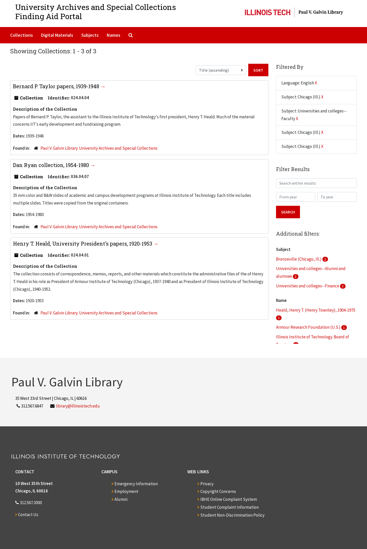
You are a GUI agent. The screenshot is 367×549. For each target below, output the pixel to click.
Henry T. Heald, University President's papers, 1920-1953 (83, 243)
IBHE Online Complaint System (228, 499)
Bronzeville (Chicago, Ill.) (299, 259)
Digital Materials (57, 35)
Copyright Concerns (218, 491)
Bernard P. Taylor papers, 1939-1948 (56, 86)
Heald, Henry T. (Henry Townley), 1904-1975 (315, 310)
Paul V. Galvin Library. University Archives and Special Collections (99, 148)
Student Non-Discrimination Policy (232, 515)
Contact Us (28, 514)
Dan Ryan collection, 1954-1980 (51, 165)
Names (113, 35)
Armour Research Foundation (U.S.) (308, 327)
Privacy (207, 484)
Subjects (90, 35)
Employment (126, 491)
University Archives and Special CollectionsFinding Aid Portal (95, 11)
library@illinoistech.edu (78, 406)
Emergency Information (136, 484)
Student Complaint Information (229, 507)
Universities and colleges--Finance (308, 286)
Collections (21, 35)
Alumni (120, 499)
